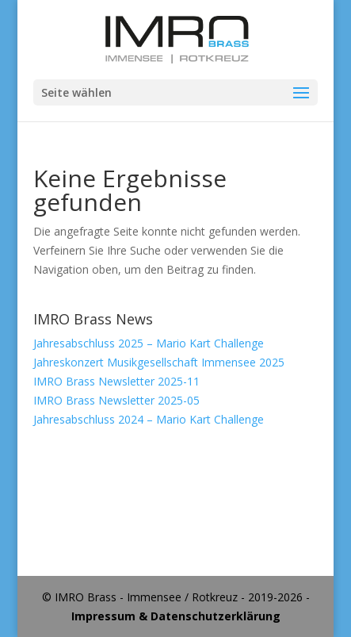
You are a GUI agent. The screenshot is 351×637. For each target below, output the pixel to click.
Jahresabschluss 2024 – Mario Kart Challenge (148, 419)
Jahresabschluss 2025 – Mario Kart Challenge (148, 343)
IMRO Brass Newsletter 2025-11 (116, 381)
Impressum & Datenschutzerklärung (175, 616)
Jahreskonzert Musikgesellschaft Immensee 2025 (158, 362)
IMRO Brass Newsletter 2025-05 (116, 400)
